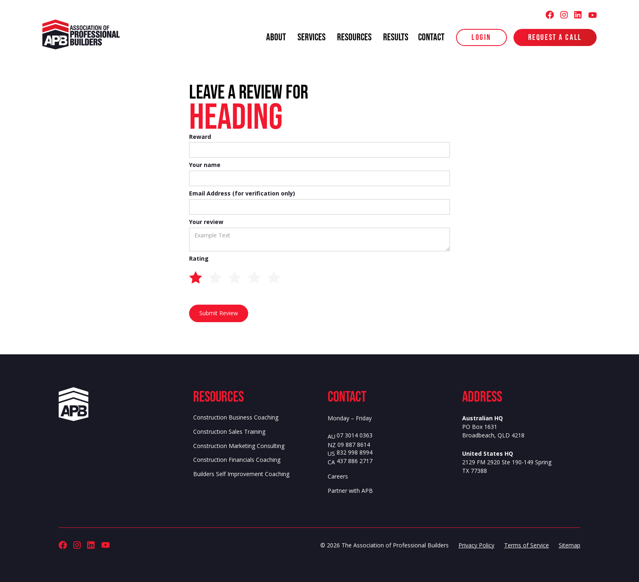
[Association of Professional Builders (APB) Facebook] (550, 15)
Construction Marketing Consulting (238, 446)
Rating (199, 258)
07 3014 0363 (354, 435)
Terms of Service (526, 545)
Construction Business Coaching (235, 417)
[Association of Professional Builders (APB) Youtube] (592, 14)
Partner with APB (350, 490)
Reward (200, 137)
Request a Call (555, 37)
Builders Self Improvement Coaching (241, 474)
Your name (204, 165)
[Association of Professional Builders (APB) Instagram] (564, 15)
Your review (206, 222)
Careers (338, 476)
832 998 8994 (354, 452)
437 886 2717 (354, 461)
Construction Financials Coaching (236, 459)
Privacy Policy (476, 545)
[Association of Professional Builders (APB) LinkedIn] (578, 15)
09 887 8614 (353, 444)
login (481, 37)
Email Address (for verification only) (242, 193)
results (395, 37)
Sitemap (569, 545)
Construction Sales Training (229, 431)
